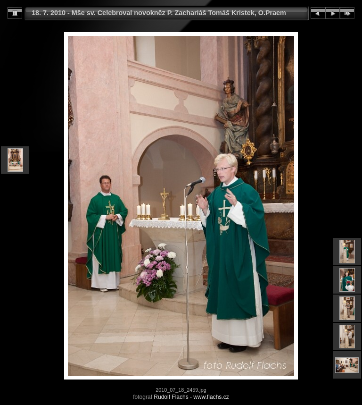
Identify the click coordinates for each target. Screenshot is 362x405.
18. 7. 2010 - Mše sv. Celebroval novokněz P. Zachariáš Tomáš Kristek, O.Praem (159, 13)
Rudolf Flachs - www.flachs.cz (191, 397)
